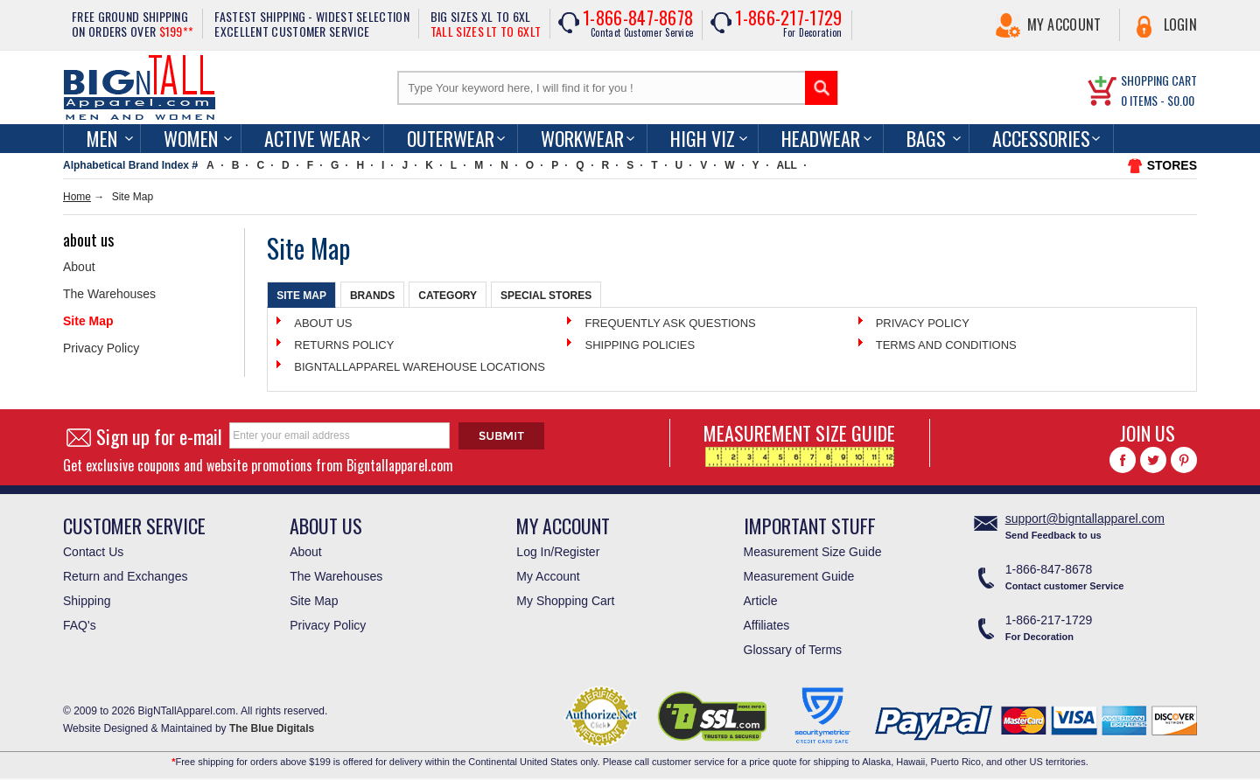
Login (1181, 24)
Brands (372, 295)
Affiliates (767, 625)
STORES (1172, 165)
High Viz (702, 138)
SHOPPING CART (1159, 80)
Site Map (88, 321)
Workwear (582, 138)
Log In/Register (557, 552)
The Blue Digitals (271, 728)
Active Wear (312, 138)
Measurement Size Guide (813, 552)
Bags (926, 138)
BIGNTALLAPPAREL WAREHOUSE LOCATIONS (419, 366)
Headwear (820, 138)
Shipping (87, 601)
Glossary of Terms (793, 650)
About (79, 267)
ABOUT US (323, 323)
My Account (1064, 24)
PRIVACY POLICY (923, 323)
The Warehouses (109, 294)
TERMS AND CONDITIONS (946, 345)
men (102, 138)
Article (761, 601)
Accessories (1041, 138)
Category (447, 295)
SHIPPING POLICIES (639, 345)
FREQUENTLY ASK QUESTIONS (669, 323)
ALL (787, 165)
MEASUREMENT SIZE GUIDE (799, 443)
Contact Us (93, 552)
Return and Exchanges (125, 576)
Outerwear (450, 138)
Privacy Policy (101, 348)
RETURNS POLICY (344, 345)
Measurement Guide (799, 576)
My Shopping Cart (565, 601)
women (191, 138)
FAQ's (79, 625)
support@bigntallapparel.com (1085, 519)
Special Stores (546, 295)
